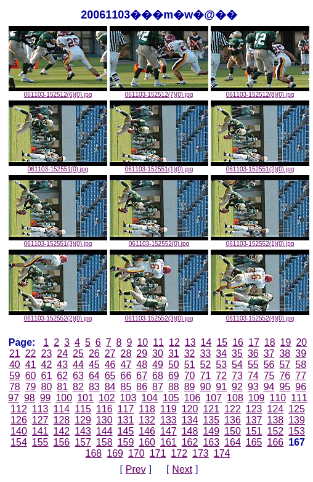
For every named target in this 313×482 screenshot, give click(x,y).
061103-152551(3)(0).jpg (58, 241)
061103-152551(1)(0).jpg (159, 166)
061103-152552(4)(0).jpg (260, 315)
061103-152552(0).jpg (159, 241)
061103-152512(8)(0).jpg (260, 92)
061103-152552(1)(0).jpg (260, 241)
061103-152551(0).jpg (58, 166)
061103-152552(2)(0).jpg (58, 315)
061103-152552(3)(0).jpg (159, 315)
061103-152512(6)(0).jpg (58, 92)
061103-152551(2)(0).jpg (260, 166)
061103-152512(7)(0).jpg (159, 92)
